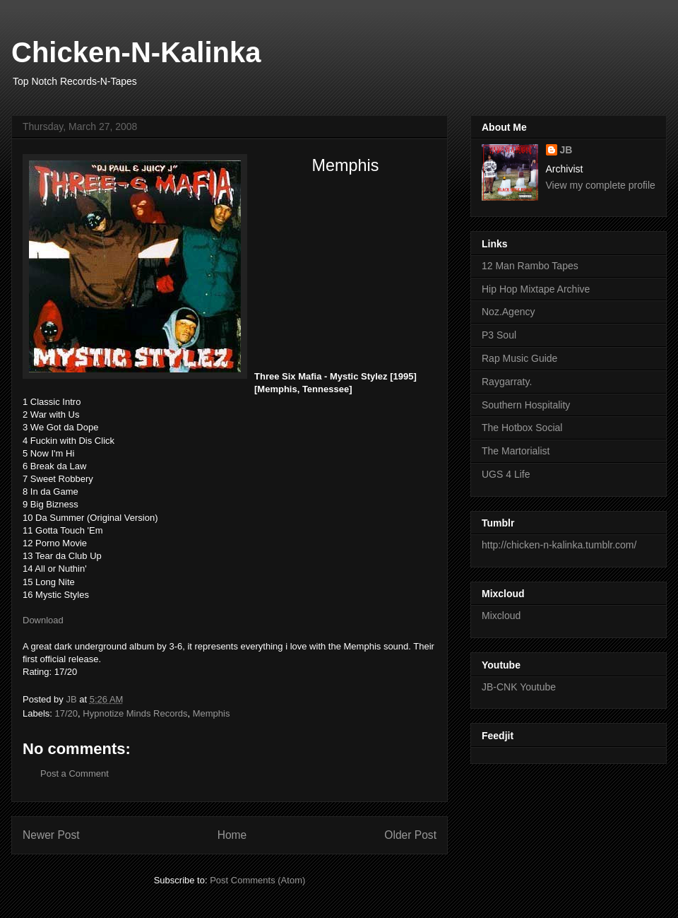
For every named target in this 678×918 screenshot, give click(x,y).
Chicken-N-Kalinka (136, 52)
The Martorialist (515, 451)
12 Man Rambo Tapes (530, 265)
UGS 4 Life (506, 474)
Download (43, 620)
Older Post (410, 835)
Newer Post (51, 835)
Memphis (211, 713)
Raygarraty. (507, 381)
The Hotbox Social (522, 427)
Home (232, 835)
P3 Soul (499, 335)
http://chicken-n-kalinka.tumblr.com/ (559, 545)
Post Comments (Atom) (257, 880)
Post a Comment (74, 773)
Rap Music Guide (519, 358)
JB (566, 149)
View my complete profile (600, 185)
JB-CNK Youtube (519, 687)
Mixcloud (501, 615)
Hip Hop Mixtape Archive (536, 289)
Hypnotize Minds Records (135, 713)
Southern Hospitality (526, 405)
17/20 (66, 713)
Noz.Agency (508, 311)
